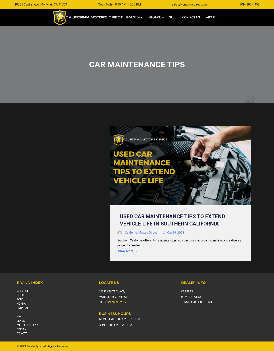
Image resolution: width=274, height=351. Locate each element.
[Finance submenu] (154, 17)
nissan (21, 329)
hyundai (22, 308)
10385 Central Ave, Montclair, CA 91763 (40, 4)
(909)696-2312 (117, 302)
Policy (197, 296)
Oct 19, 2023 (175, 247)
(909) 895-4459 (249, 4)
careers (187, 291)
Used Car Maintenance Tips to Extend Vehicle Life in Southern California (172, 234)
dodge (21, 295)
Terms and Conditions (196, 302)
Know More (125, 265)
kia (19, 316)
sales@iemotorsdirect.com (190, 4)
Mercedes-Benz (27, 324)
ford (20, 299)
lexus (21, 320)
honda (21, 303)
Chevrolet (24, 290)
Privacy (187, 296)
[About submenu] (211, 17)
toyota (22, 333)
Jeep (20, 312)
